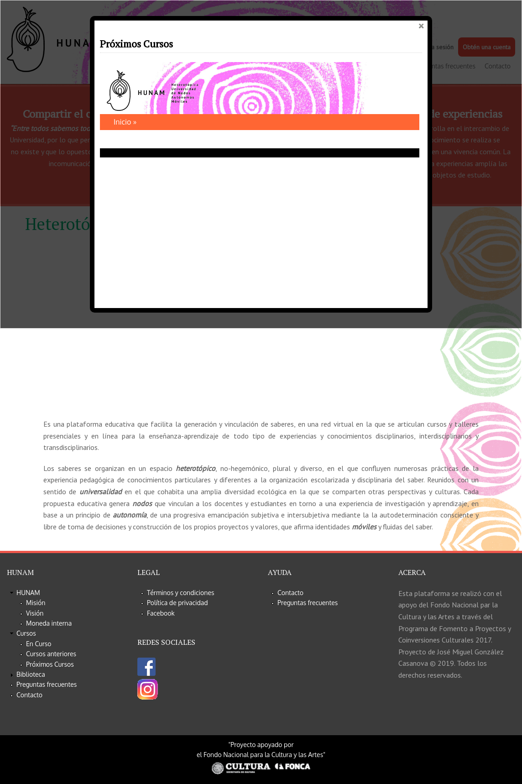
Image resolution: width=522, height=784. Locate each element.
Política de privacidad (177, 602)
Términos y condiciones (180, 592)
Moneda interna (49, 623)
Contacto (29, 695)
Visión (34, 613)
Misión (35, 602)
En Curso (39, 644)
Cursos (26, 633)
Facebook (161, 613)
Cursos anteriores (51, 654)
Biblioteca (30, 674)
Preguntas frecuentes (46, 684)
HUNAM (28, 592)
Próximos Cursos (50, 664)
